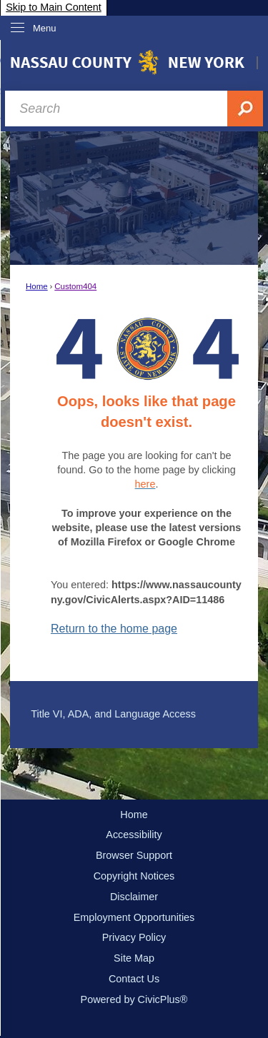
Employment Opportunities (134, 917)
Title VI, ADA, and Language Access (113, 714)
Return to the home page (114, 629)
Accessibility (134, 834)
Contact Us (134, 978)
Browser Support (134, 855)
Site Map (134, 958)
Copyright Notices (134, 876)
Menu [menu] (44, 28)
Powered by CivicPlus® (134, 999)
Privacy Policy (134, 937)
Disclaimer (134, 896)
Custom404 (75, 286)
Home (37, 286)
